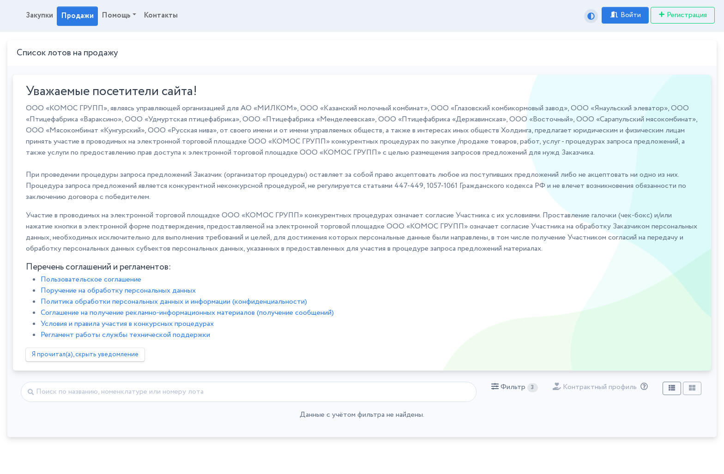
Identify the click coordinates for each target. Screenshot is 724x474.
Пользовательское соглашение (91, 279)
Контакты (161, 15)
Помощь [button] (116, 15)
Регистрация (682, 15)
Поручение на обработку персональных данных (118, 290)
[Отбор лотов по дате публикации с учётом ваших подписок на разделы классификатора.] (642, 387)
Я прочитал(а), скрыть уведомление (85, 354)
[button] (514, 387)
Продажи (77, 16)
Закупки (39, 15)
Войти (625, 15)
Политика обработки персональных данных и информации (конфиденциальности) (174, 301)
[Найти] (249, 392)
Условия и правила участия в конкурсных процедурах (127, 323)
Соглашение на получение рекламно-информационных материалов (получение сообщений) (187, 312)
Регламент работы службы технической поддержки (125, 335)
